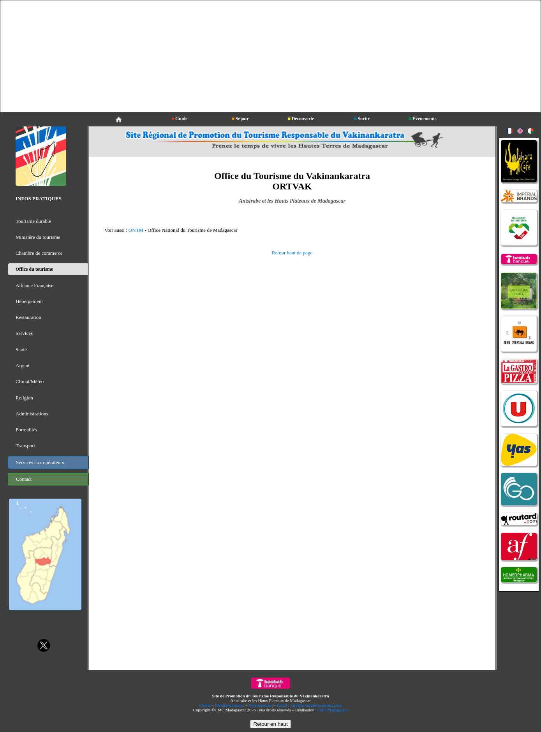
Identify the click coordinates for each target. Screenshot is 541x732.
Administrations (32, 414)
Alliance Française (34, 285)
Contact (24, 479)
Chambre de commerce (39, 253)
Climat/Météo (30, 381)
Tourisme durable (33, 221)
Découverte (300, 118)
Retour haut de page (292, 253)
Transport (25, 445)
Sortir (362, 118)
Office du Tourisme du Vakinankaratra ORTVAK (292, 181)
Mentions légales (229, 705)
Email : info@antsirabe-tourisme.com (309, 705)
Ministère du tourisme (38, 237)
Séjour (239, 118)
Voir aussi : (116, 230)
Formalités (26, 430)
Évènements (422, 118)
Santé (21, 349)
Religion (24, 398)
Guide (179, 118)
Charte (205, 705)
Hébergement (29, 301)
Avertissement (260, 705)
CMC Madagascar (332, 709)
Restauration (28, 317)
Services (24, 333)
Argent (23, 365)
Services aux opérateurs (40, 462)
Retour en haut (270, 724)
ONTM (136, 230)
